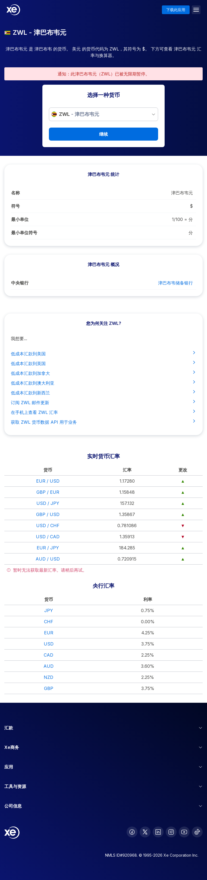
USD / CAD (47, 536)
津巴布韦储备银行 (175, 283)
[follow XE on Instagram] (171, 832)
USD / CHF (47, 525)
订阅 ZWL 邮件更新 (103, 402)
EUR (48, 632)
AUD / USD (48, 559)
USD (49, 644)
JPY (48, 610)
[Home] (13, 9)
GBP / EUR (47, 492)
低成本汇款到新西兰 (103, 392)
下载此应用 (175, 9)
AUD (48, 666)
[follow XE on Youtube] (184, 832)
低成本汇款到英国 (103, 363)
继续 (103, 134)
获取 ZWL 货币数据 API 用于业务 (103, 422)
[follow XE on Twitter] (145, 832)
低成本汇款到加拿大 (103, 373)
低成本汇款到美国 (103, 353)
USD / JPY (47, 503)
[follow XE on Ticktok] (197, 832)
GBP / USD (47, 514)
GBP (48, 688)
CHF (48, 621)
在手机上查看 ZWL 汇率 (103, 412)
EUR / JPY (48, 547)
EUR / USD (47, 481)
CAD (48, 655)
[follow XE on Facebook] (132, 832)
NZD (48, 677)
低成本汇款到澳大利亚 (103, 383)
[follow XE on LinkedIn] (158, 832)
